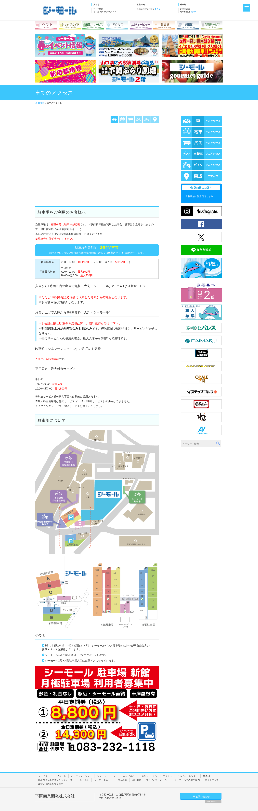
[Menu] (246, 8)
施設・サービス (150, 776)
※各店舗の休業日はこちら (199, 196)
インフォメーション (81, 776)
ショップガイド (128, 776)
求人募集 (122, 780)
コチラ (157, 9)
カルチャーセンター (187, 776)
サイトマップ (212, 780)
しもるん (84, 780)
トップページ (45, 776)
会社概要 (136, 780)
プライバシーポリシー (157, 780)
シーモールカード (103, 780)
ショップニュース (106, 776)
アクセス (167, 776)
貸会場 (206, 776)
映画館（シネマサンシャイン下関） (56, 780)
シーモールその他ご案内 (187, 780)
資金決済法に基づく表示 (50, 784)
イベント (61, 776)
